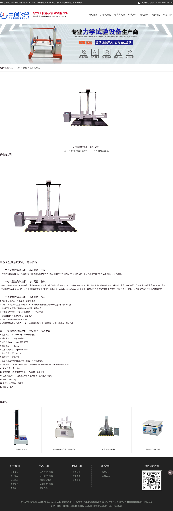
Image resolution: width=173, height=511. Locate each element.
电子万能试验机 (46, 472)
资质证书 (14, 484)
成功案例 (132, 14)
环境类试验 (119, 14)
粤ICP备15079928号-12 (94, 502)
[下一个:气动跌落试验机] (99, 151)
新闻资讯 (144, 14)
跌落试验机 (35, 68)
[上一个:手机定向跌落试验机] (76, 151)
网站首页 (93, 14)
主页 (12, 68)
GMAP (148, 502)
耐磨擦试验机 (45, 480)
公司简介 (14, 472)
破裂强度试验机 (46, 484)
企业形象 (14, 476)
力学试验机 (105, 14)
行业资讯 (76, 476)
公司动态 (76, 472)
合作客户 (14, 488)
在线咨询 (106, 476)
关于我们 (156, 14)
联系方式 (106, 472)
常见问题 (76, 480)
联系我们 (167, 14)
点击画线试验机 (46, 476)
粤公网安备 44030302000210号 (129, 502)
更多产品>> (45, 488)
